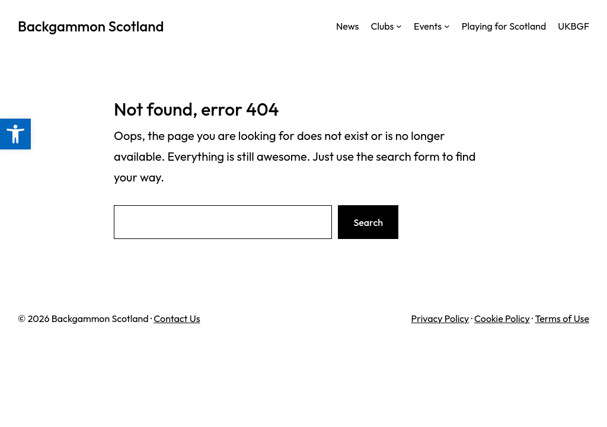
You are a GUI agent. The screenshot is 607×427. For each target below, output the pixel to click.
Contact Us (177, 318)
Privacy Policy (440, 318)
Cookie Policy (502, 318)
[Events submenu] (447, 26)
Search (368, 222)
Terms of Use (562, 318)
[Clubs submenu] (399, 26)
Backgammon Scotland (91, 26)
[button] (15, 134)
